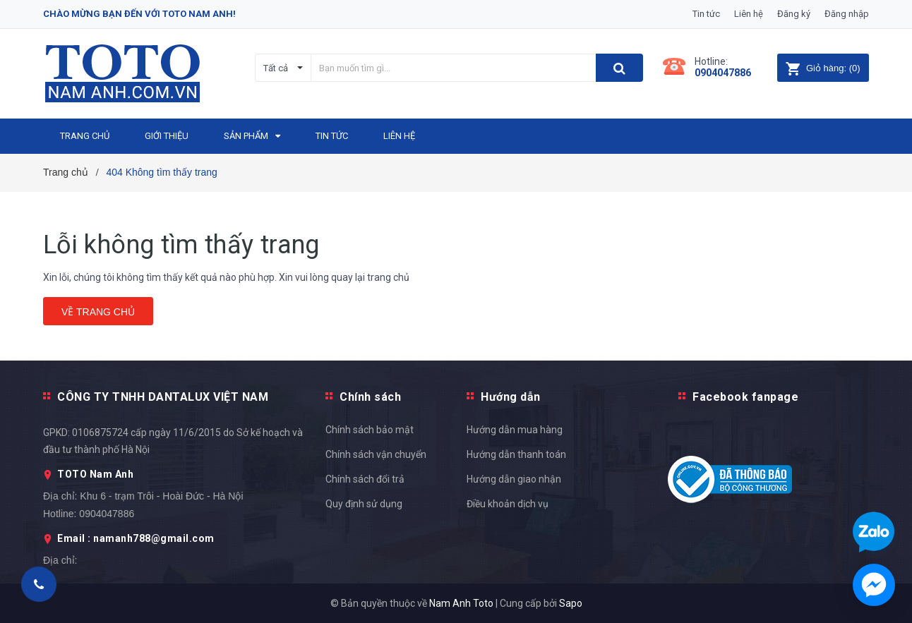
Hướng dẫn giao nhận (514, 479)
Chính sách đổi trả (364, 479)
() (823, 68)
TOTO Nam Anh (95, 474)
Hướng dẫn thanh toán (516, 454)
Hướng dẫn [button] (511, 397)
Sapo (570, 603)
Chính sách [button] (370, 397)
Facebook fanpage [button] (745, 397)
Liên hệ (748, 13)
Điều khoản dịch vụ (507, 503)
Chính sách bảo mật (369, 429)
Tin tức (706, 13)
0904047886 (723, 72)
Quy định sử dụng (363, 503)
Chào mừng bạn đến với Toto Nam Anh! (139, 13)
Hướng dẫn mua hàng (515, 429)
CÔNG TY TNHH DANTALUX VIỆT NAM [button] (162, 397)
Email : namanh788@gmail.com (136, 538)
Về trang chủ (98, 311)
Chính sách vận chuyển (375, 454)
